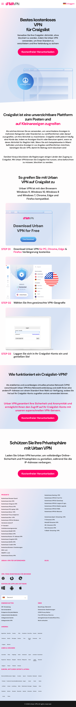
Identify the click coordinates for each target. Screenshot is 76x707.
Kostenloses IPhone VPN (8, 506)
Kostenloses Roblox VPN (8, 534)
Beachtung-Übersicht (44, 607)
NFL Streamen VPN (50, 525)
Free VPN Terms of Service (46, 615)
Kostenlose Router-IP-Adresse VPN (11, 536)
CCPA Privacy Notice (44, 612)
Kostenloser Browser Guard (9, 498)
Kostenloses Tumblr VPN (8, 544)
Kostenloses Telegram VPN (9, 504)
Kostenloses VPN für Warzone (53, 511)
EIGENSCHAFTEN (7, 603)
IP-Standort (4, 525)
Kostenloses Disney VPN (8, 555)
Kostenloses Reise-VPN (8, 512)
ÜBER (40, 603)
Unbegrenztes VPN (6, 620)
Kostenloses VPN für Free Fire (53, 498)
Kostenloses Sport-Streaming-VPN (55, 517)
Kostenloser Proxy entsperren (10, 515)
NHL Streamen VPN (50, 528)
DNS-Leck (4, 550)
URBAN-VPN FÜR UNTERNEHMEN (13, 560)
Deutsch (14, 597)
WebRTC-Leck (5, 553)
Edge (61, 248)
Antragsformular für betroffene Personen (49, 618)
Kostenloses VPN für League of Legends (56, 503)
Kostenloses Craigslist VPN (9, 539)
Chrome (52, 248)
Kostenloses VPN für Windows (10, 520)
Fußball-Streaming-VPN (52, 530)
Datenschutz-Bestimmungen (46, 609)
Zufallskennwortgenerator (9, 528)
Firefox (18, 251)
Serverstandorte (6, 609)
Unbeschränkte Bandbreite (9, 615)
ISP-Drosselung (6, 607)
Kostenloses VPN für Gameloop (54, 500)
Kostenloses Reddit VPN (8, 531)
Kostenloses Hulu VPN (7, 501)
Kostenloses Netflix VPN (8, 542)
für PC (43, 248)
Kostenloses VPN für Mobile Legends (55, 506)
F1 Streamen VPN (50, 519)
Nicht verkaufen (43, 620)
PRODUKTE (5, 495)
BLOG (47, 560)
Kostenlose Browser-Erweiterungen (11, 547)
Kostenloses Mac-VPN (8, 517)
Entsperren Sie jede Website (9, 612)
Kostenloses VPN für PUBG (52, 509)
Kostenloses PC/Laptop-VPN (9, 509)
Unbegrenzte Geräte (7, 618)
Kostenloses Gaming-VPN (52, 495)
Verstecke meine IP (7, 523)
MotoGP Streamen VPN (51, 522)
